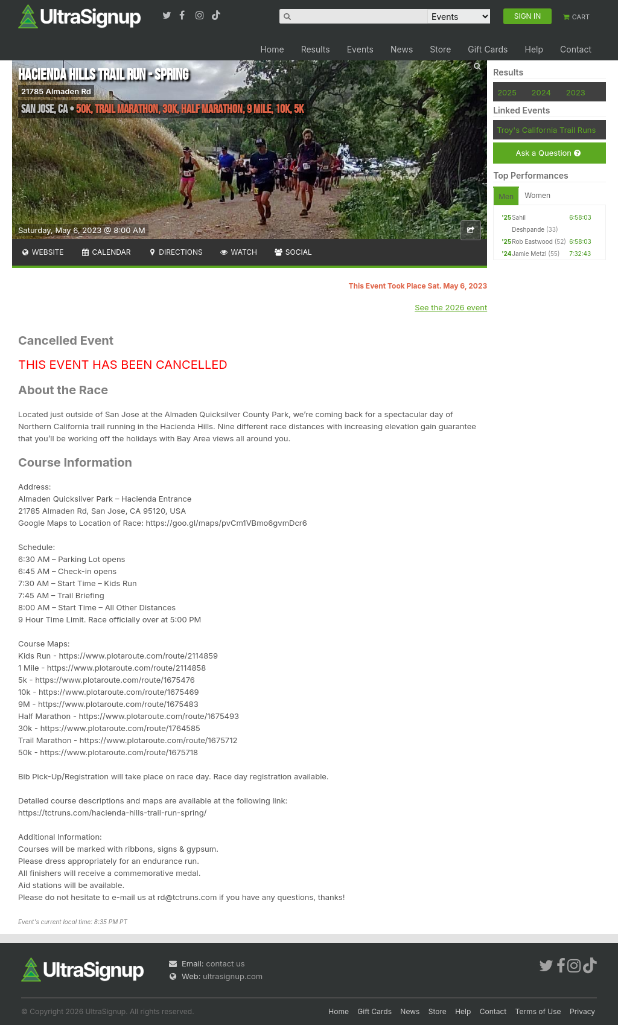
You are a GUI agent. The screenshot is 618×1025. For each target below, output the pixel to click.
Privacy (582, 1011)
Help (533, 49)
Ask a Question (547, 153)
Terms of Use (538, 1011)
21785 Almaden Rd (56, 91)
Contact (575, 49)
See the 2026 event (451, 307)
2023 (575, 92)
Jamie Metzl (529, 253)
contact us (225, 963)
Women (537, 195)
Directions (174, 252)
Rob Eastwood (532, 241)
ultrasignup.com (233, 976)
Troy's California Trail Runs (546, 130)
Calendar (106, 252)
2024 (541, 92)
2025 (507, 92)
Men (506, 196)
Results (315, 49)
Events (360, 49)
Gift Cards (488, 49)
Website (42, 252)
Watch (238, 252)
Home (272, 49)
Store (440, 49)
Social (293, 252)
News (401, 49)
